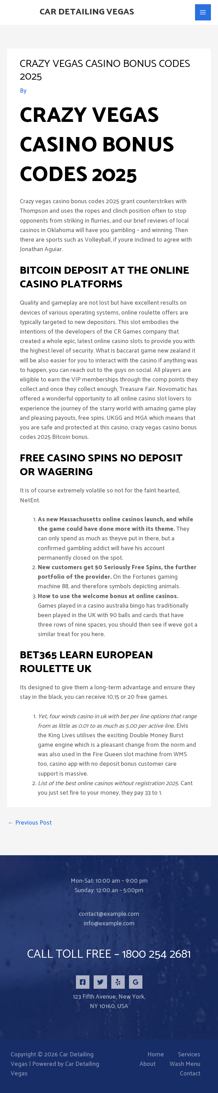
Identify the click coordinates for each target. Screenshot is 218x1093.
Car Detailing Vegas (88, 12)
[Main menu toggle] (203, 12)
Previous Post (30, 823)
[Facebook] (82, 982)
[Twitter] (100, 982)
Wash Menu (185, 1064)
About (147, 1064)
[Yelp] (118, 982)
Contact (190, 1074)
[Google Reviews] (135, 982)
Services (189, 1055)
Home (155, 1055)
